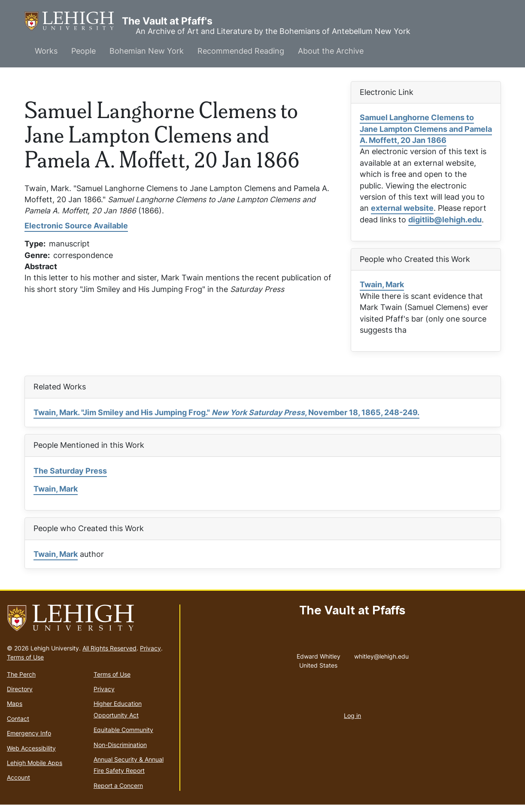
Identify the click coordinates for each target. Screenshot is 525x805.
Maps (14, 703)
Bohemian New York (146, 51)
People (83, 51)
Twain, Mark (382, 284)
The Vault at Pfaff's (73, 21)
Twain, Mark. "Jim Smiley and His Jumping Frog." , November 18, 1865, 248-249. (226, 412)
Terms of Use (25, 657)
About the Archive (331, 51)
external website (402, 208)
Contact (18, 718)
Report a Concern (118, 785)
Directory (20, 689)
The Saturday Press (70, 470)
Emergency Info (29, 733)
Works (46, 51)
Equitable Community (123, 730)
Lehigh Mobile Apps (34, 763)
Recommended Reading (240, 51)
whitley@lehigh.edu (381, 654)
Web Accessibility (31, 748)
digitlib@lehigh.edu (445, 219)
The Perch (21, 674)
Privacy (150, 648)
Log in (352, 715)
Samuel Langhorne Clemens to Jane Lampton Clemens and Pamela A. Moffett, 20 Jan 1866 (426, 129)
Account (18, 777)
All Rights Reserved (109, 648)
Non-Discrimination (120, 745)
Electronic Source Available (76, 225)
